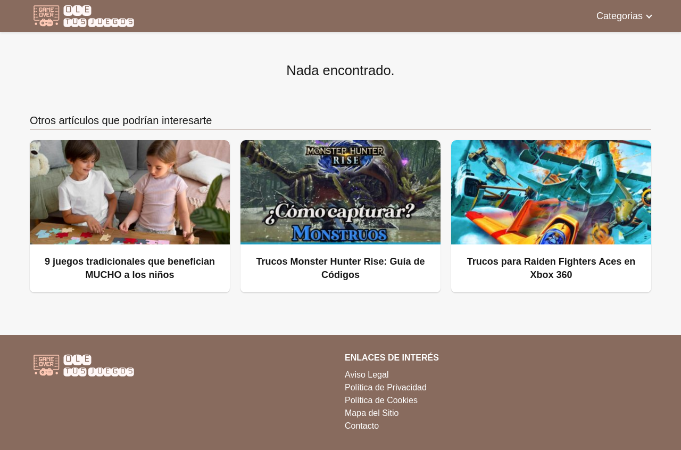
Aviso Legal (366, 374)
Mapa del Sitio (371, 413)
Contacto (362, 425)
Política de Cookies (381, 400)
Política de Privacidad (386, 387)
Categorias (619, 16)
